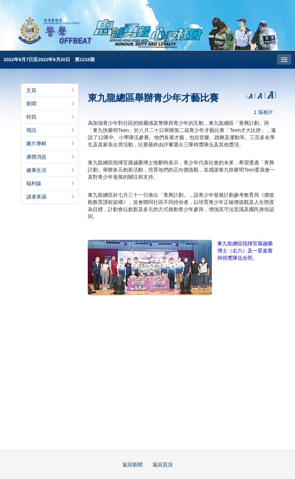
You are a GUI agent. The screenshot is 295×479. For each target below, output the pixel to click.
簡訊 (50, 130)
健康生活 (50, 170)
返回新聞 (132, 464)
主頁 (50, 90)
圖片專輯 (50, 143)
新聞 (50, 103)
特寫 (50, 117)
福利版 (50, 183)
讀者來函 (50, 197)
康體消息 (50, 157)
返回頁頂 (163, 464)
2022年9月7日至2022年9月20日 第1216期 (49, 59)
